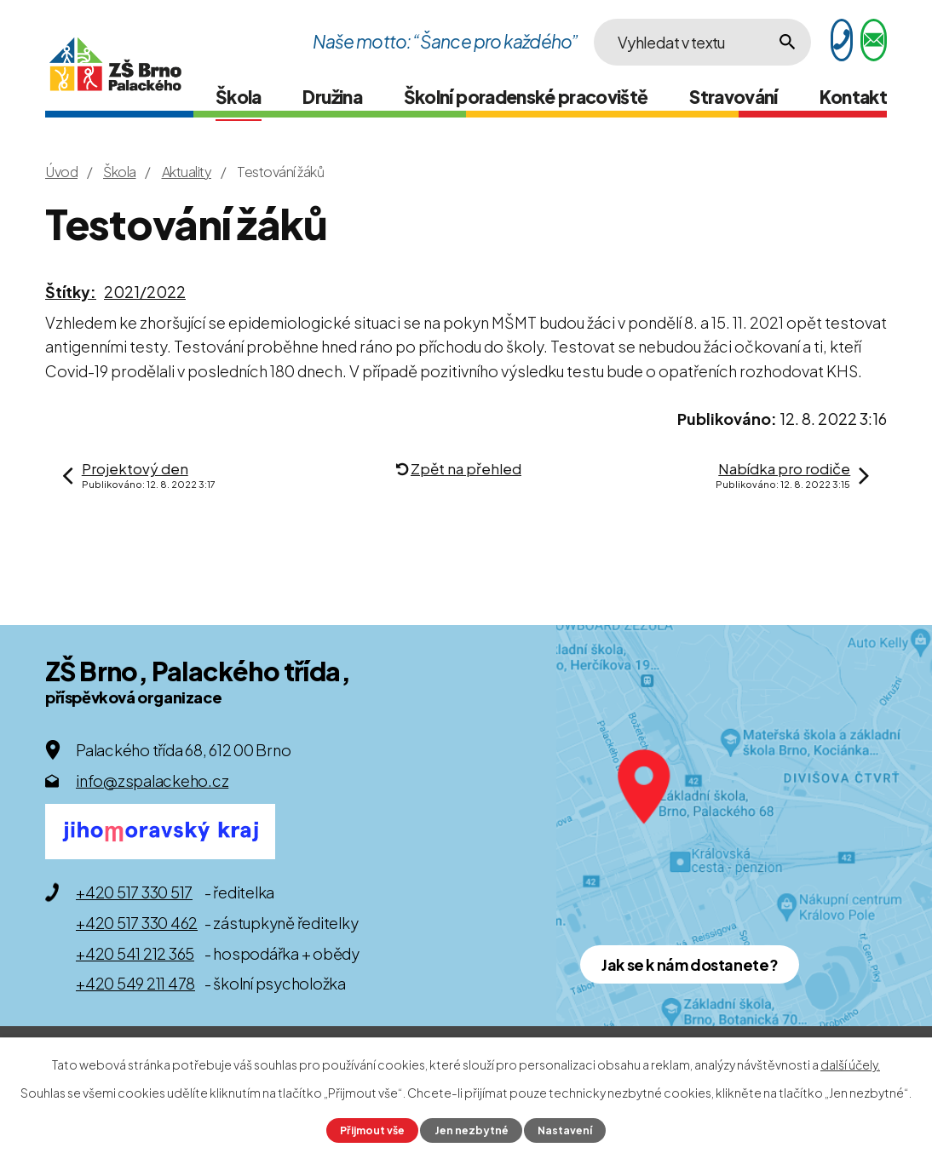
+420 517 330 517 (134, 892)
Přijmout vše (372, 1130)
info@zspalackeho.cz (152, 780)
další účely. (850, 1064)
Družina (331, 96)
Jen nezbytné (471, 1130)
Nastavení (565, 1130)
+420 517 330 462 (137, 922)
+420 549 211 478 (135, 983)
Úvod (61, 172)
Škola (239, 96)
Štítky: (70, 291)
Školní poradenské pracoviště (526, 96)
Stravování (733, 96)
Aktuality (187, 172)
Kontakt (853, 96)
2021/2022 (145, 291)
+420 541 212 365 (135, 953)
